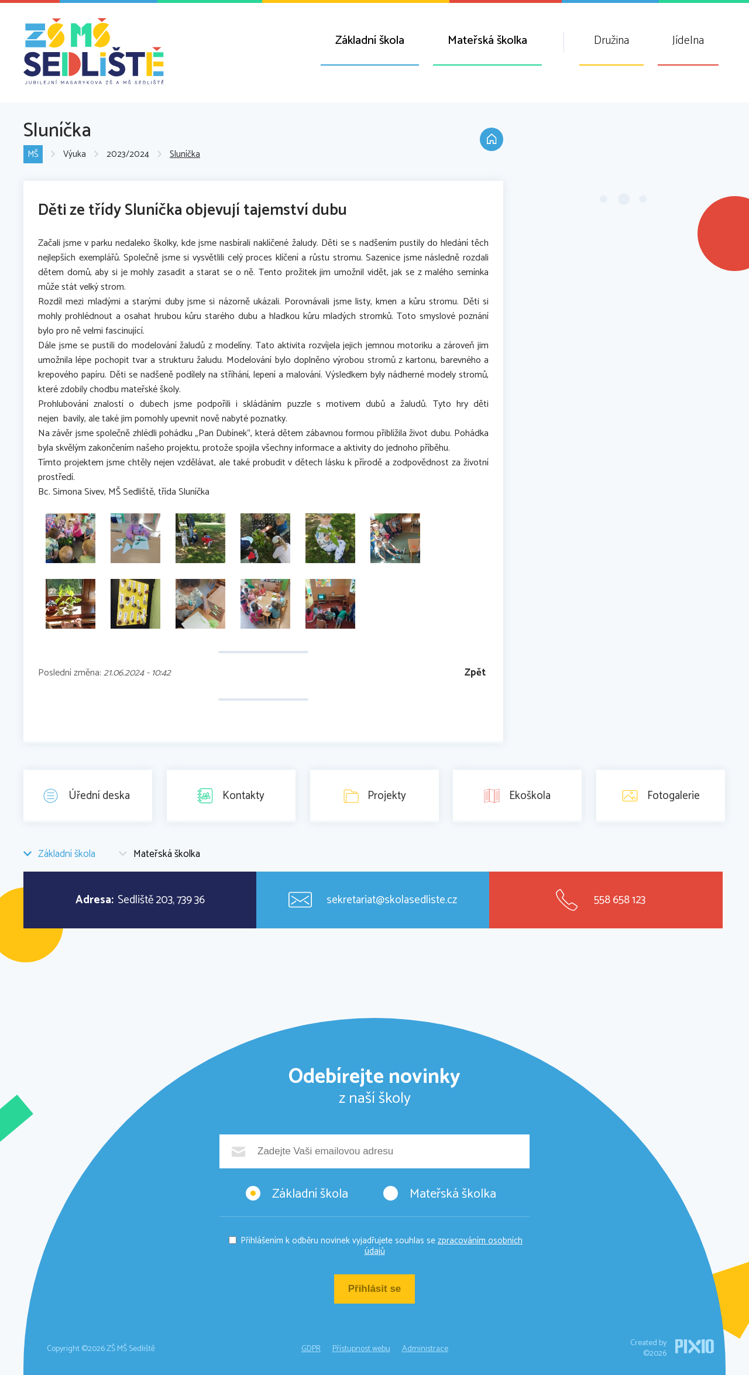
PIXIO (694, 1346)
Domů (491, 139)
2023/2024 (127, 155)
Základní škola (369, 40)
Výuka (74, 155)
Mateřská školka (487, 40)
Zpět (475, 673)
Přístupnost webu (361, 1349)
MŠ (33, 155)
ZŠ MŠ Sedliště (93, 51)
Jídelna (688, 40)
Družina (611, 40)
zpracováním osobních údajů (444, 1246)
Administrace (425, 1349)
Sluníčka (185, 155)
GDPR (311, 1349)
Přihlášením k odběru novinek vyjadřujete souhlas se (381, 1246)
